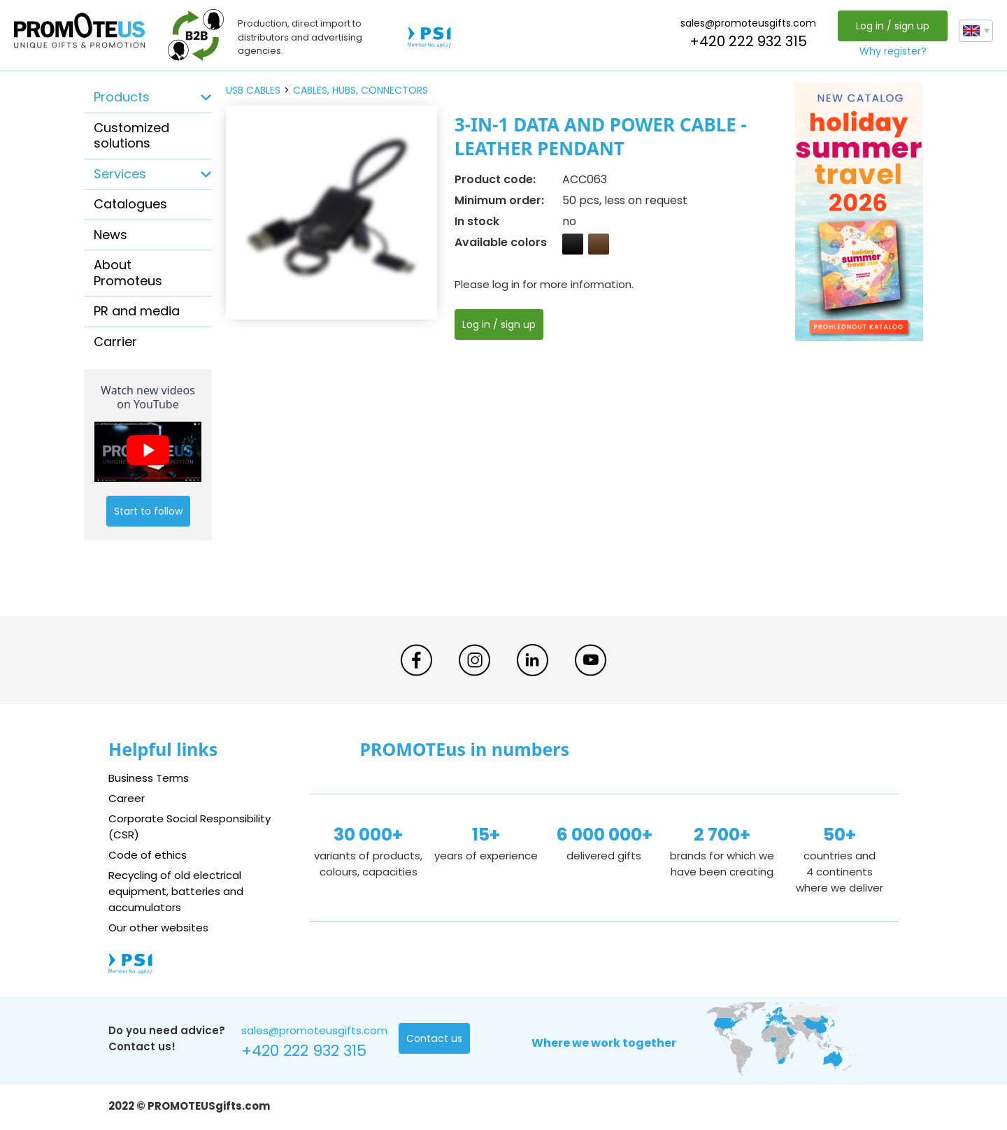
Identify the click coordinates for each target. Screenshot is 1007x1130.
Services (120, 174)
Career (126, 798)
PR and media (137, 311)
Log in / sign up (892, 26)
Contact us (434, 1038)
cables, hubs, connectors (360, 90)
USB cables (253, 90)
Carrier (115, 341)
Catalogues (130, 204)
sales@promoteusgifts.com (748, 23)
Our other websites (158, 927)
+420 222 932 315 (748, 41)
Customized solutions (131, 135)
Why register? (893, 51)
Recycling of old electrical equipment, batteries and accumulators (175, 891)
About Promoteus (128, 272)
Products (122, 97)
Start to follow (148, 511)
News (110, 234)
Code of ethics (147, 855)
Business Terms (148, 778)
